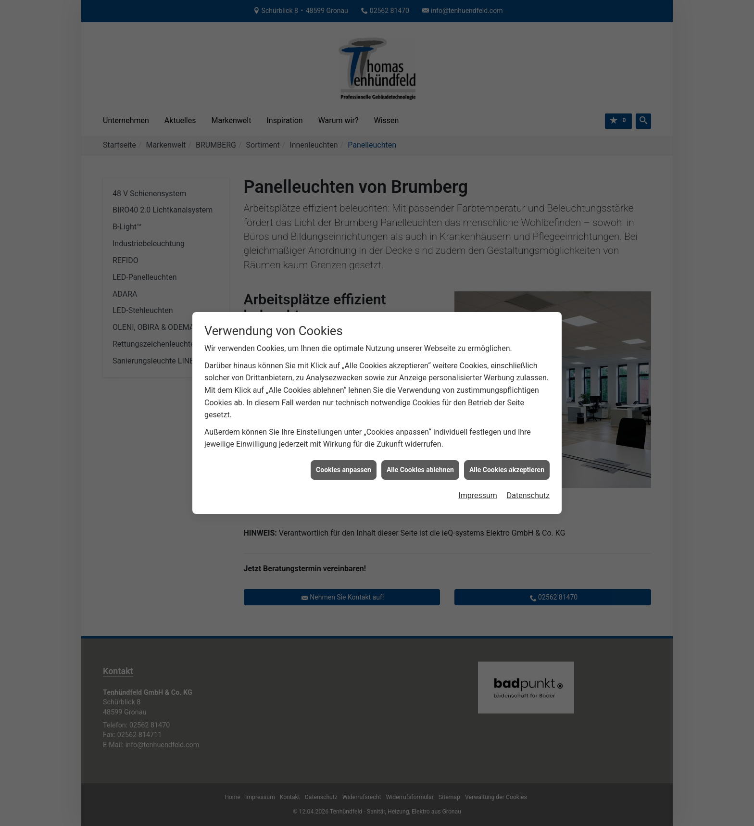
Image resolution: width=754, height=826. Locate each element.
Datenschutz (528, 471)
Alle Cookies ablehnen (420, 446)
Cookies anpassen (343, 446)
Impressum (477, 471)
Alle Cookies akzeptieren (506, 446)
